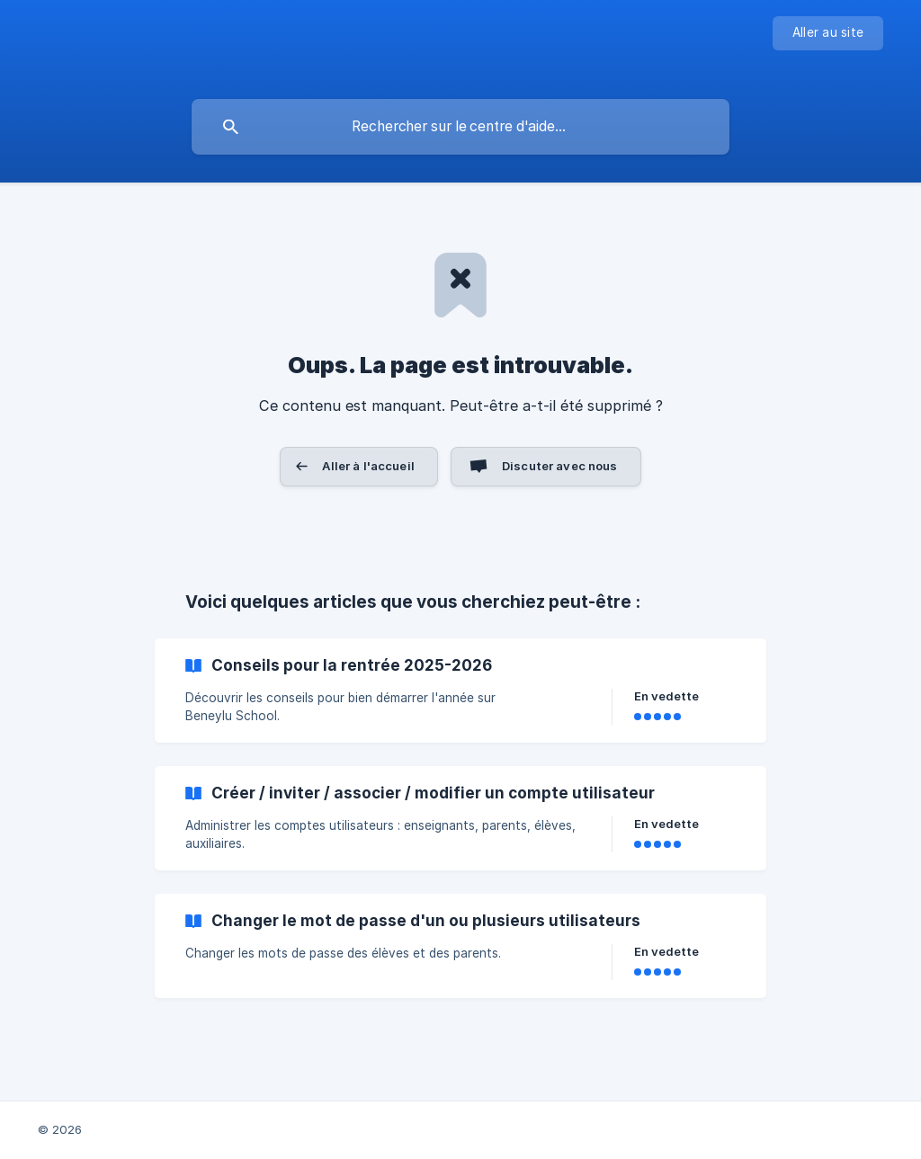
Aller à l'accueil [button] (368, 466)
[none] (828, 33)
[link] (460, 690)
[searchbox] (460, 127)
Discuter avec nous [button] (560, 466)
